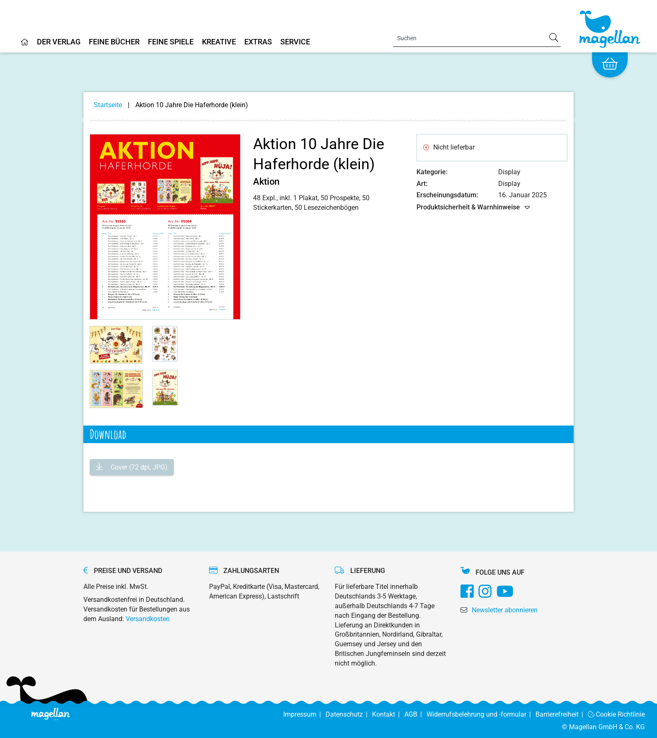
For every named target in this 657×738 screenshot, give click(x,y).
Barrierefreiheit (561, 714)
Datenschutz (349, 714)
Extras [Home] (258, 42)
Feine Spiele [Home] (171, 42)
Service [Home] (295, 42)
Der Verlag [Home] (58, 42)
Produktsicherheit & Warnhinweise (473, 207)
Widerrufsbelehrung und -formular (481, 714)
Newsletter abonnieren (505, 610)
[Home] (24, 45)
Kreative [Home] (219, 42)
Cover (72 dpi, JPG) (138, 467)
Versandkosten (148, 619)
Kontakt (388, 714)
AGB (415, 714)
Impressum (304, 714)
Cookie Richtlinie (616, 714)
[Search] (477, 38)
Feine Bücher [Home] (114, 42)
